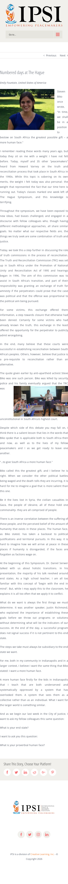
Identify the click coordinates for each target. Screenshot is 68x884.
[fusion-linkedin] (46, 834)
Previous (51, 55)
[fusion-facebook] (21, 834)
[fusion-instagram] (38, 834)
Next (62, 55)
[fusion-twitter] (29, 834)
